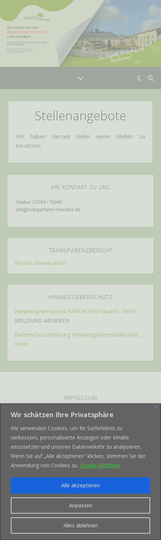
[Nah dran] (156, 407)
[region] (80, 471)
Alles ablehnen (80, 525)
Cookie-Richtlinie (100, 465)
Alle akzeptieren (80, 485)
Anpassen (80, 505)
